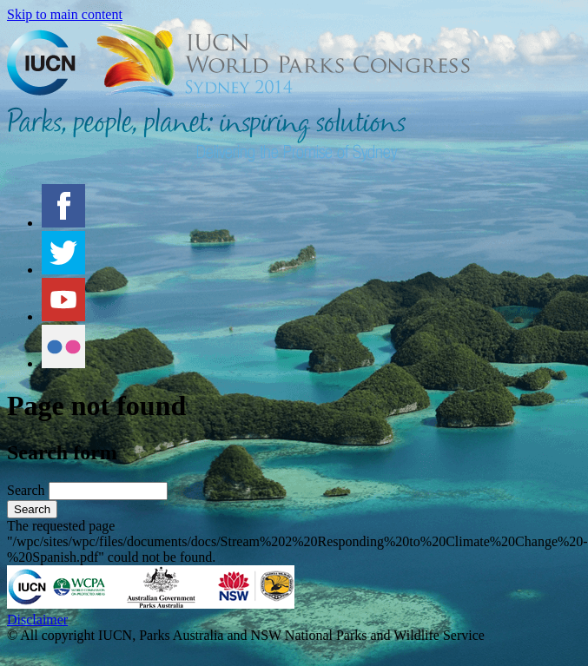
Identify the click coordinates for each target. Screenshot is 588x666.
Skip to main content (64, 14)
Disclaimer (37, 619)
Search (28, 490)
